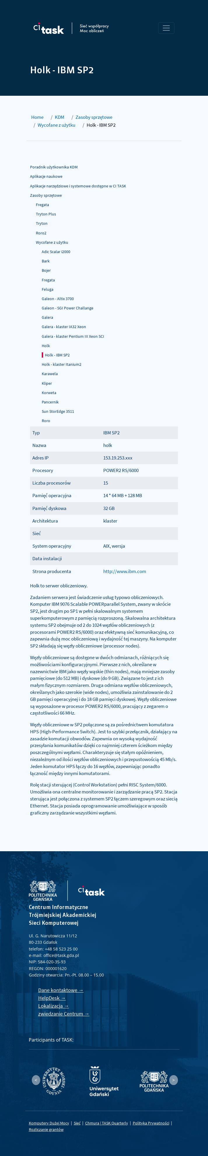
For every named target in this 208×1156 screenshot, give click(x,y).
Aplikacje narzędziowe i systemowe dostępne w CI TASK (78, 186)
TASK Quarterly (115, 1123)
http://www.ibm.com (124, 571)
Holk (46, 345)
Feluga (47, 289)
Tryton (42, 223)
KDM (59, 117)
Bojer (46, 270)
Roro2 (41, 233)
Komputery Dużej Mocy (49, 1123)
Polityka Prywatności (151, 1123)
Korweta (49, 392)
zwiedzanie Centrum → (64, 1013)
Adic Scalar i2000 (56, 251)
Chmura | (93, 1123)
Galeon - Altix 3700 (58, 298)
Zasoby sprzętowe (94, 117)
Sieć (77, 1123)
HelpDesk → (52, 998)
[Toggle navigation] (166, 28)
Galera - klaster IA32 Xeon (64, 326)
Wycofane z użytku (56, 125)
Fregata (42, 204)
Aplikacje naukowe (46, 176)
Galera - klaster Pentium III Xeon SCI (73, 336)
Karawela (50, 373)
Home (37, 117)
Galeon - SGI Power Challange (67, 308)
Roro (46, 420)
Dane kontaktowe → (61, 990)
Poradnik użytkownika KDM (54, 167)
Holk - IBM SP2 (57, 355)
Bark (46, 261)
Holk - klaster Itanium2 (61, 364)
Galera (47, 317)
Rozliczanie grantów (46, 1129)
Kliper (47, 383)
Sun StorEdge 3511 (58, 411)
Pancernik (50, 402)
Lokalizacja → (53, 1005)
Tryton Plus (46, 214)
